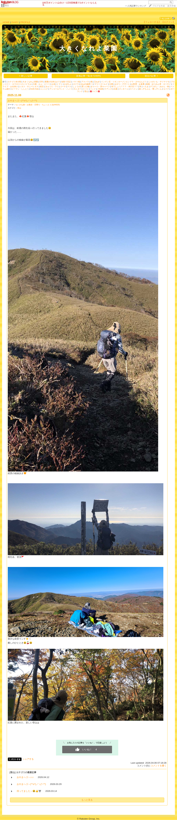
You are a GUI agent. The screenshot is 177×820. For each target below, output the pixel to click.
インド (93, 89)
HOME (6, 22)
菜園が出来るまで (52, 82)
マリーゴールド (101, 84)
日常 (41, 82)
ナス (69, 86)
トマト (59, 84)
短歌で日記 (66, 82)
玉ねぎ (97, 82)
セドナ (166, 89)
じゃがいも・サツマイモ (158, 82)
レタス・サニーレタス (28, 86)
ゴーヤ (63, 86)
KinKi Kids (34, 89)
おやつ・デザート (122, 84)
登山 (86, 91)
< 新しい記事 (25, 76)
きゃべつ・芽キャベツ (100, 86)
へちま (145, 86)
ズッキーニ (123, 89)
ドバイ (85, 89)
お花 (53, 84)
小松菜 (100, 89)
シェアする (28, 759)
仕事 (111, 84)
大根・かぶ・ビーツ (41, 84)
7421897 (165, 18)
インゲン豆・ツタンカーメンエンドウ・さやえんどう (124, 82)
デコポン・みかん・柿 (159, 86)
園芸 (7, 5)
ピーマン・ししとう (20, 89)
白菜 (115, 89)
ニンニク (44, 89)
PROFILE (25, 22)
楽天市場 (171, 6)
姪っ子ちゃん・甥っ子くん (150, 89)
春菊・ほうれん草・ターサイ (158, 84)
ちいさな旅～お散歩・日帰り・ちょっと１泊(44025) (37, 105)
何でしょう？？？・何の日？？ (124, 86)
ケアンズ (108, 89)
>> (135, 6)
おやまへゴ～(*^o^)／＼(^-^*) (22, 100)
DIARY (15, 22)
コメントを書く (158, 765)
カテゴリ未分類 (14, 82)
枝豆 (42, 86)
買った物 (85, 86)
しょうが (76, 86)
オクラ (76, 84)
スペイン (133, 89)
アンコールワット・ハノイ (60, 89)
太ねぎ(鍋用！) (86, 84)
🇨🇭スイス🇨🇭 (95, 91)
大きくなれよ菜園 (30, 82)
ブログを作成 (158, 6)
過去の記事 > (151, 76)
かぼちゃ (68, 84)
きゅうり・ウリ (52, 86)
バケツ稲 (76, 82)
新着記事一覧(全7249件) (88, 76)
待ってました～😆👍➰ (29, 791)
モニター (77, 89)
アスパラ (85, 82)
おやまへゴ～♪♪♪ (25, 777)
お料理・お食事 (138, 84)
